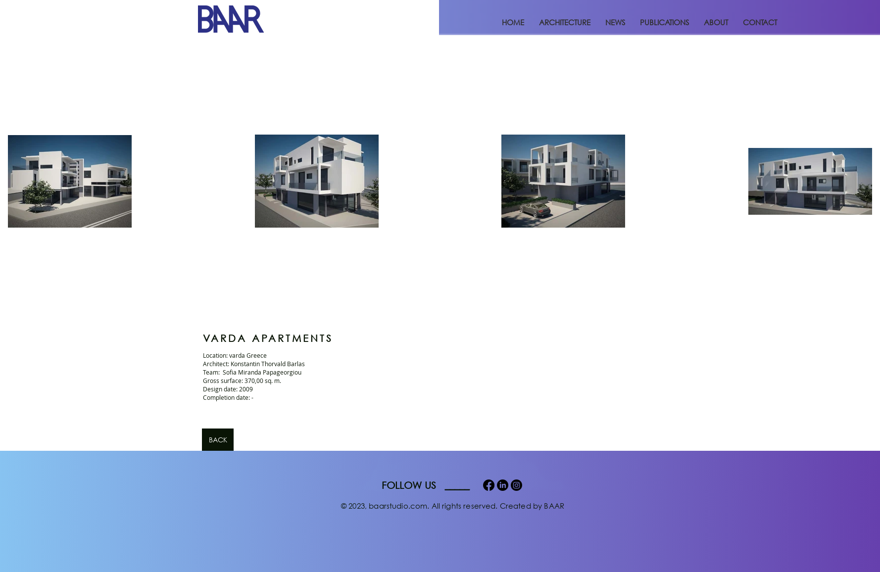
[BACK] (218, 440)
